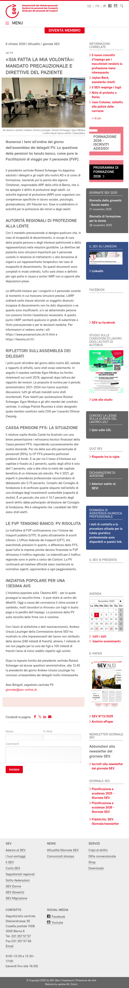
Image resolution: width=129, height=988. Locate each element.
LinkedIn (97, 271)
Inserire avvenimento (106, 641)
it (104, 6)
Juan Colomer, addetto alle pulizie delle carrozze (107, 107)
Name (9, 731)
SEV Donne (13, 886)
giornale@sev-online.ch (21, 690)
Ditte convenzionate (102, 856)
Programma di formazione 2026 (105, 172)
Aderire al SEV (15, 850)
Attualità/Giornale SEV (63, 850)
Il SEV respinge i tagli (106, 87)
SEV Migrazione (16, 898)
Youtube (57, 922)
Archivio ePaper (102, 721)
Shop (92, 862)
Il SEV (10, 862)
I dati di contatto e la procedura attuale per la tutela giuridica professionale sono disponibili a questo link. (106, 533)
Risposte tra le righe (105, 457)
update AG (63, 984)
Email (9, 946)
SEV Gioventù (15, 892)
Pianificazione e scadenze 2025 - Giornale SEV (103, 794)
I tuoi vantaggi (15, 856)
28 (111, 629)
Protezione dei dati (86, 980)
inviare (14, 769)
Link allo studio (102, 399)
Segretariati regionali (20, 874)
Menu (17, 23)
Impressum (68, 980)
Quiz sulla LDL (101, 430)
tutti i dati (99, 636)
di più (97, 118)
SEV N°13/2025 (102, 716)
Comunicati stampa (60, 856)
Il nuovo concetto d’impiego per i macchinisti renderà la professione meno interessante (107, 64)
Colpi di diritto (98, 850)
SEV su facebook (103, 322)
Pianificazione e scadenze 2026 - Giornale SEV (103, 808)
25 (96, 629)
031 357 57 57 (21, 936)
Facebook (58, 916)
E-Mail (47, 731)
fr (97, 6)
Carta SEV (13, 868)
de (89, 6)
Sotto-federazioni (18, 880)
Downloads (96, 868)
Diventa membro (65, 31)
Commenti (12, 744)
